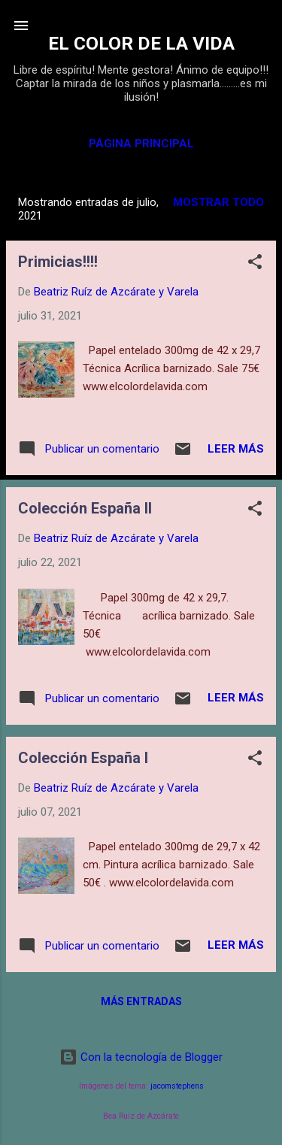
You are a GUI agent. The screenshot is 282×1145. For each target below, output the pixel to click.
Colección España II (85, 508)
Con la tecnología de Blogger (141, 1057)
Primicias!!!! (58, 262)
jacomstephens (177, 1086)
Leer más (236, 449)
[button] (255, 264)
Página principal (141, 143)
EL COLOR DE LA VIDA (141, 43)
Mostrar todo (218, 202)
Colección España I (83, 758)
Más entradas (141, 1001)
